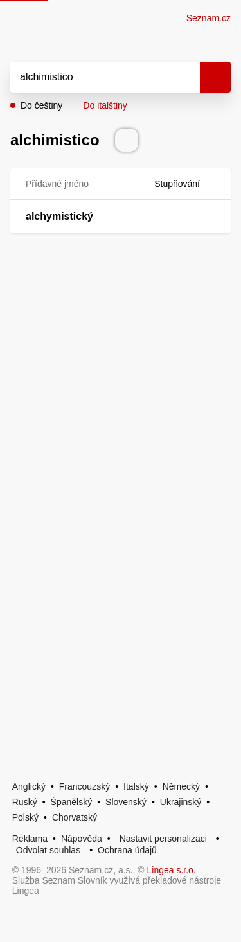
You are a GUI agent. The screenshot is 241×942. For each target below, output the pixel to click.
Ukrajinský (181, 802)
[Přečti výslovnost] (126, 140)
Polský (25, 817)
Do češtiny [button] (41, 105)
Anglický (29, 786)
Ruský (24, 802)
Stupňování (184, 184)
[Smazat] (141, 77)
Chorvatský (74, 817)
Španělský (72, 802)
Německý (181, 786)
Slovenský (126, 802)
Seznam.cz (208, 18)
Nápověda (81, 838)
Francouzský (84, 786)
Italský (136, 786)
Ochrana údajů (127, 850)
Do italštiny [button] (105, 105)
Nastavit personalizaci (163, 838)
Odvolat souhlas (48, 850)
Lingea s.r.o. (171, 870)
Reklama (30, 838)
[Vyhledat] (68, 77)
